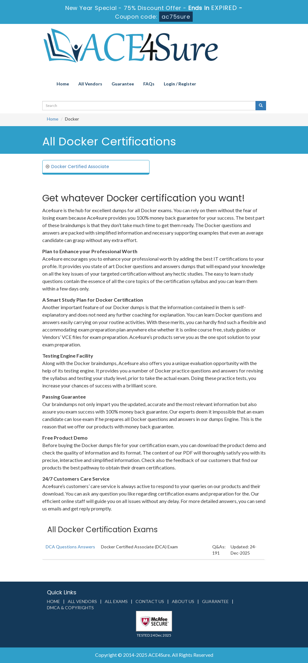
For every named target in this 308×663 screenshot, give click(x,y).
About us (183, 601)
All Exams (116, 601)
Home (63, 83)
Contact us (150, 601)
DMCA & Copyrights (70, 607)
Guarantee (123, 83)
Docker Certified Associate (80, 166)
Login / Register (180, 83)
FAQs (148, 83)
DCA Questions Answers (70, 546)
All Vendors (90, 83)
